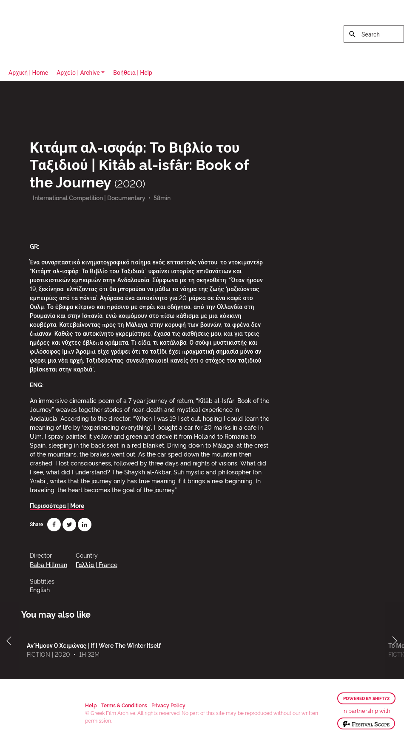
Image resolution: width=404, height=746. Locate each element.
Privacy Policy (168, 705)
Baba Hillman (48, 564)
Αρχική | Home (28, 72)
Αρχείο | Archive (78, 72)
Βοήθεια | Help (132, 72)
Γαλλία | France (96, 564)
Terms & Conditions (124, 705)
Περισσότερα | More (57, 505)
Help (91, 705)
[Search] (374, 34)
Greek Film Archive (44, 32)
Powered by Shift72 (366, 698)
